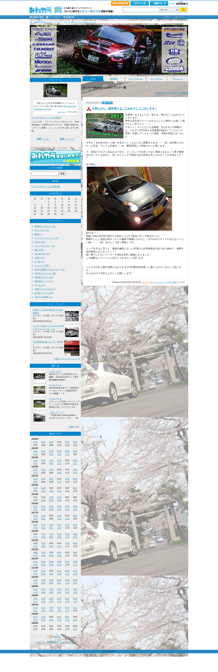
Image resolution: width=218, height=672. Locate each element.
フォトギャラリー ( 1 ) (45, 246)
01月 (35, 442)
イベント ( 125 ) (42, 265)
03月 (51, 442)
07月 (35, 454)
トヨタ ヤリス (55, 371)
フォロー (43, 138)
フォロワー (67, 138)
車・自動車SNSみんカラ (41, 22)
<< (50, 193)
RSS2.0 (57, 636)
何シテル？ (62, 112)
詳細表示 (159, 93)
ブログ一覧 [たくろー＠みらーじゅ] (79, 22)
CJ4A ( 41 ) (40, 257)
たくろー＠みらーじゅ (42, 117)
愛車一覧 (74, 427)
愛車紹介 (114, 79)
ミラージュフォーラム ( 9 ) (47, 238)
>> (60, 193)
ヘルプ (172, 3)
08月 (43, 491)
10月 (59, 454)
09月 (51, 454)
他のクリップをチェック (67, 359)
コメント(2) (147, 282)
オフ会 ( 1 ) (40, 261)
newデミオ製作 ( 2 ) (44, 297)
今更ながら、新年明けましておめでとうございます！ (124, 108)
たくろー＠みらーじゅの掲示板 (46, 186)
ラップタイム (156, 79)
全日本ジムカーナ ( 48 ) (45, 273)
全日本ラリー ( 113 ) (44, 293)
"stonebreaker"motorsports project (157, 30)
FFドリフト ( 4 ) (42, 230)
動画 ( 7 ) (39, 234)
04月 (59, 451)
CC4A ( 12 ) (40, 242)
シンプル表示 (172, 93)
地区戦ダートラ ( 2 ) (44, 281)
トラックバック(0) (162, 282)
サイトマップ (67, 642)
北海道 (57, 117)
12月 (75, 463)
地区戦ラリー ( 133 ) (44, 277)
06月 (75, 442)
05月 (67, 442)
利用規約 (52, 642)
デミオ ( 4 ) (40, 285)
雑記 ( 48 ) (39, 250)
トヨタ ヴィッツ (56, 412)
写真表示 (184, 93)
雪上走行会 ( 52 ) (42, 254)
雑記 (175, 282)
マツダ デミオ (55, 385)
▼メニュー (178, 79)
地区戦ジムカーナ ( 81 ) (45, 226)
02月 (43, 442)
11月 (67, 454)
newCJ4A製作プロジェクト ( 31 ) (50, 269)
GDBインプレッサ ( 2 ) (45, 289)
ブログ (58, 22)
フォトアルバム (135, 79)
